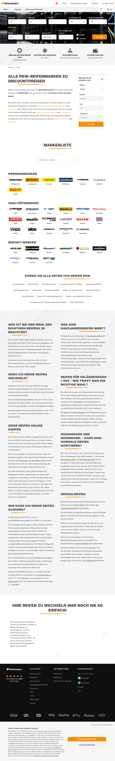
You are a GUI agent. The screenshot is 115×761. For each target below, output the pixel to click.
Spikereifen (37, 290)
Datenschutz (34, 699)
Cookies (33, 703)
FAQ (79, 691)
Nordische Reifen (52, 290)
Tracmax (64, 119)
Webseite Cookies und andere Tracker (47, 756)
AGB (31, 692)
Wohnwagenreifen (21, 290)
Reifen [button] (6, 9)
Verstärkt (82, 38)
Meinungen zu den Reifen (29, 460)
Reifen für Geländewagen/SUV (50, 296)
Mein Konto (108, 3)
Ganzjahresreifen (49, 284)
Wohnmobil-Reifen (93, 284)
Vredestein (65, 112)
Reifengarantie (35, 674)
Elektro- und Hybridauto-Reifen (79, 296)
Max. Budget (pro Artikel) (65, 32)
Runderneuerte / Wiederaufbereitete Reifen (48, 302)
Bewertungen (35, 681)
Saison (27, 33)
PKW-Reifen (58, 674)
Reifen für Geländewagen (74, 412)
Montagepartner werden (39, 685)
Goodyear (12, 109)
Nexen (57, 119)
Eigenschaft (46, 33)
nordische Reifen (81, 543)
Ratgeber (17, 9)
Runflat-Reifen (28, 296)
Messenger (84, 682)
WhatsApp (83, 678)
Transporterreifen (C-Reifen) (71, 284)
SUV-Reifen (78, 402)
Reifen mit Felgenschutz (73, 290)
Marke (10, 33)
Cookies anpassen (87, 745)
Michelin (42, 106)
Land (32, 696)
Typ (81, 104)
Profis (64, 3)
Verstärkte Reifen (93, 290)
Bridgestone (60, 106)
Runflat (82, 35)
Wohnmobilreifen (87, 459)
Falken (38, 112)
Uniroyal (45, 112)
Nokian (53, 112)
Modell (82, 94)
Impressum (34, 688)
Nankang (12, 122)
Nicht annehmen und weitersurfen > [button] (102, 725)
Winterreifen (33, 284)
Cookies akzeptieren (87, 739)
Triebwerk (83, 114)
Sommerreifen (19, 284)
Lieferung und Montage (34, 9)
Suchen (99, 37)
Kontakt (95, 3)
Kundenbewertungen (79, 3)
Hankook (50, 106)
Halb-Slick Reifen (77, 302)
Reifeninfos (34, 677)
